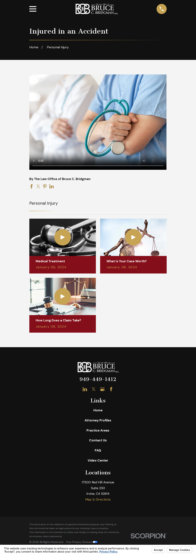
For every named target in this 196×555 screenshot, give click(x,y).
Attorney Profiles (98, 420)
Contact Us (98, 440)
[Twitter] (93, 389)
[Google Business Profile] (102, 389)
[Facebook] (111, 389)
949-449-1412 (98, 379)
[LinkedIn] (85, 389)
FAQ (98, 450)
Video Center (98, 460)
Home (98, 410)
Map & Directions (98, 499)
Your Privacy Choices (82, 542)
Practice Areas (98, 430)
